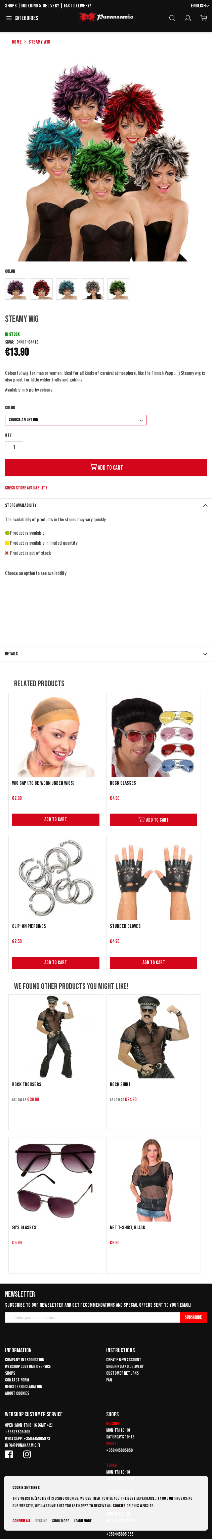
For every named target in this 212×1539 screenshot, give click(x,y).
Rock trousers (26, 1084)
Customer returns (122, 1373)
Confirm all (21, 1521)
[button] (200, 6)
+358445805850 (119, 1450)
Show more (60, 1521)
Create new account (123, 1360)
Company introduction (24, 1360)
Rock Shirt (120, 1084)
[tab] (106, 505)
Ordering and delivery (125, 1366)
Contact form (17, 1380)
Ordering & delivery (39, 6)
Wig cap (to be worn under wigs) (43, 783)
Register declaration (23, 1386)
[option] (16, 289)
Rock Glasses (123, 783)
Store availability (21, 505)
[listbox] (106, 289)
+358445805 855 (119, 1534)
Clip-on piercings (29, 926)
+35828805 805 (17, 1432)
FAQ (109, 1380)
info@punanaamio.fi (22, 1445)
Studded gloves (125, 926)
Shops (11, 6)
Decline (41, 1521)
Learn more (83, 1521)
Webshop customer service (28, 1366)
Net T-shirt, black (127, 1228)
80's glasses (24, 1228)
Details (11, 654)
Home (17, 42)
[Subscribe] (193, 1317)
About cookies (17, 1393)
